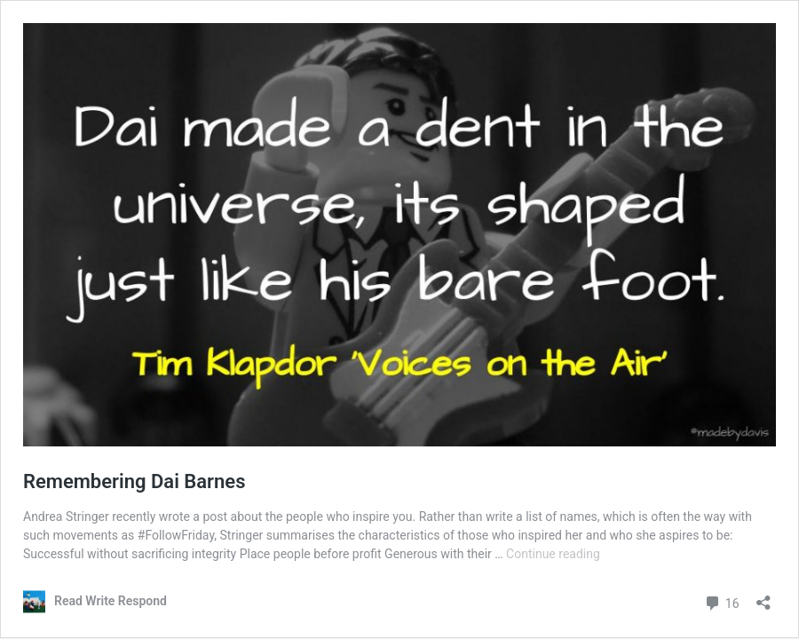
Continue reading (553, 554)
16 (721, 601)
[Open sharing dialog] (763, 597)
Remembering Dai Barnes (134, 481)
